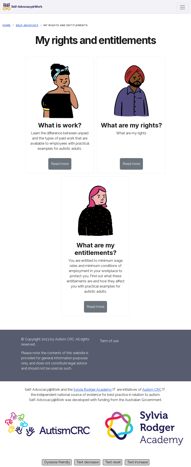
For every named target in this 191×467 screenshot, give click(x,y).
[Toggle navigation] (182, 7)
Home (7, 25)
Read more (60, 164)
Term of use (109, 341)
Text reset (113, 462)
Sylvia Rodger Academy (94, 390)
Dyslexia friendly (57, 462)
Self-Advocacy (27, 25)
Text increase (137, 462)
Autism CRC (154, 390)
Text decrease (87, 462)
